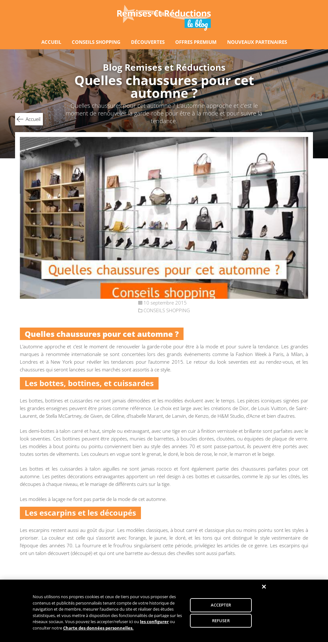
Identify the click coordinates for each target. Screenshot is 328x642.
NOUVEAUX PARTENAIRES (257, 42)
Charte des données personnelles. (98, 629)
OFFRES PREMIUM (196, 42)
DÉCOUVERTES (148, 42)
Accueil (33, 119)
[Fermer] (264, 588)
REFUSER (221, 622)
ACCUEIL (51, 42)
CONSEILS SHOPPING (96, 42)
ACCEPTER (221, 606)
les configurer (154, 623)
